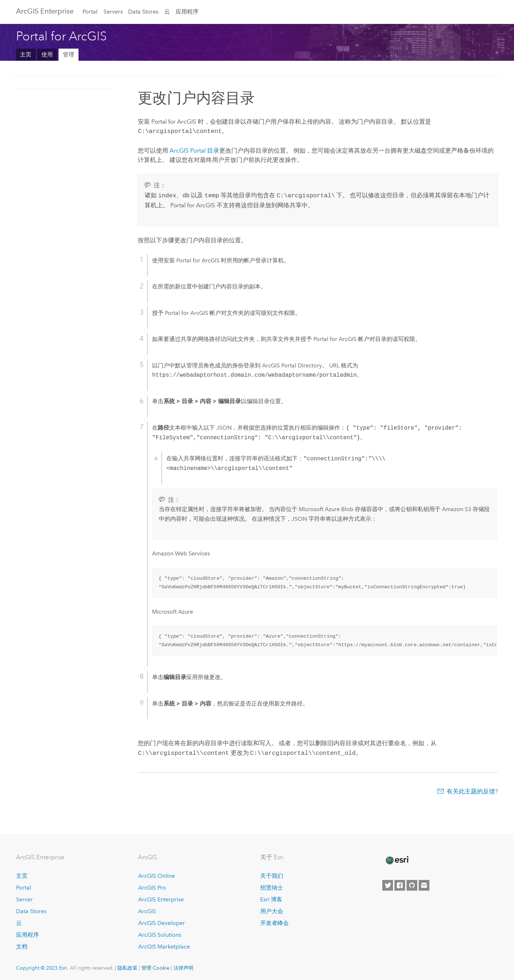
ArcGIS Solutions (159, 932)
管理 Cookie (155, 966)
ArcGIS (147, 909)
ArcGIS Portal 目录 (194, 149)
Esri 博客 (271, 897)
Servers (113, 11)
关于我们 (271, 874)
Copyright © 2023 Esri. (42, 966)
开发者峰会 (274, 920)
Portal (89, 11)
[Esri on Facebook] (399, 883)
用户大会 (271, 909)
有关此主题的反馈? (472, 789)
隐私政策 (127, 966)
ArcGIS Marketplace (164, 944)
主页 (25, 54)
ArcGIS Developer (161, 920)
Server (24, 897)
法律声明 (183, 966)
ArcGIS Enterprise (45, 11)
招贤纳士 (271, 885)
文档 (21, 944)
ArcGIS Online (156, 874)
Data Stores (143, 11)
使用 (47, 54)
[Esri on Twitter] (387, 883)
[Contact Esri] (424, 883)
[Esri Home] (396, 858)
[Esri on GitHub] (412, 883)
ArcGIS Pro (152, 885)
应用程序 (187, 11)
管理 (68, 54)
